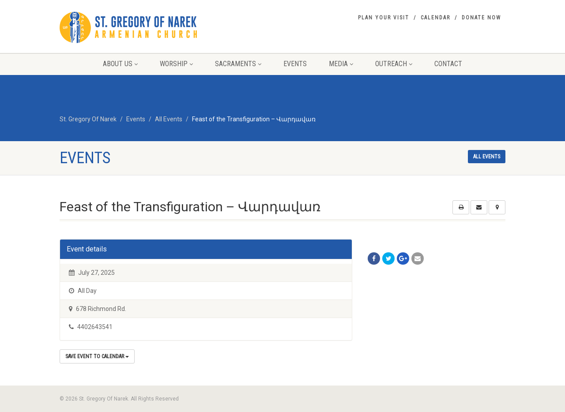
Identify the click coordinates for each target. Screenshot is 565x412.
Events (295, 64)
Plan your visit (383, 18)
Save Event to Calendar (97, 356)
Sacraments (238, 64)
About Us (120, 64)
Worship (176, 64)
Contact (448, 64)
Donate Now (481, 18)
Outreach (393, 64)
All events (486, 157)
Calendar (435, 18)
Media (341, 64)
